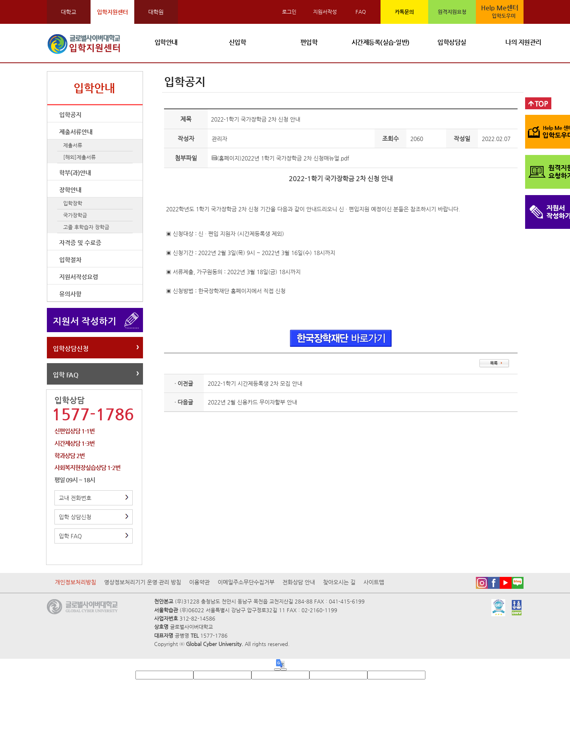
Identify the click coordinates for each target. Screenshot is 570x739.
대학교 (68, 12)
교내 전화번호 (93, 498)
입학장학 (72, 203)
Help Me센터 (500, 12)
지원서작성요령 (78, 276)
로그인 (289, 12)
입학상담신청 (71, 348)
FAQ (361, 12)
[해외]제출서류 (79, 157)
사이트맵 (373, 582)
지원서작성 (325, 12)
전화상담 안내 (298, 582)
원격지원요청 (452, 12)
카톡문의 (404, 12)
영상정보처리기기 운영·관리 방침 (142, 582)
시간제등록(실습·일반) (381, 42)
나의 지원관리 (523, 42)
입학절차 (70, 259)
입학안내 (166, 42)
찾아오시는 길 (339, 582)
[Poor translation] (283, 669)
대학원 (156, 12)
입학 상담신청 (93, 517)
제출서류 (72, 145)
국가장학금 (75, 215)
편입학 (309, 42)
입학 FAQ (66, 375)
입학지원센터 (112, 12)
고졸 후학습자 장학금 (86, 227)
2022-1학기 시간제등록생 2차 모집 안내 (255, 383)
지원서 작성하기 (84, 321)
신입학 (237, 42)
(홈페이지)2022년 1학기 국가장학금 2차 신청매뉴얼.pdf (280, 158)
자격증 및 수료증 (80, 242)
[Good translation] (277, 669)
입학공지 (70, 114)
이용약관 (199, 582)
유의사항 (70, 293)
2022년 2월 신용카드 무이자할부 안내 (252, 402)
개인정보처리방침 (75, 582)
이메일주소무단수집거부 (246, 582)
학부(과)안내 (75, 172)
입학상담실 (451, 42)
